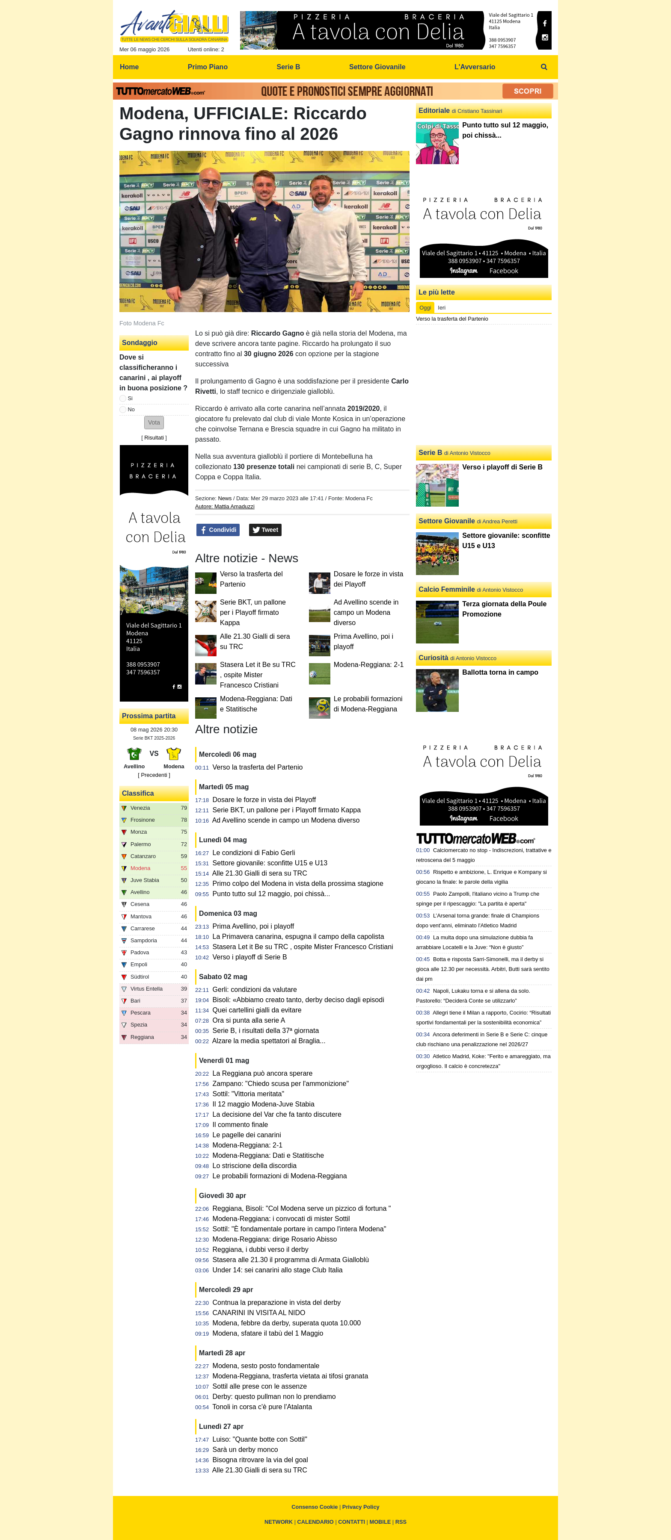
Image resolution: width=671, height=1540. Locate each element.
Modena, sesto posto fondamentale (266, 1365)
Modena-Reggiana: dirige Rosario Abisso (275, 1239)
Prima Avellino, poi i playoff (253, 926)
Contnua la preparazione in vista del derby (277, 1302)
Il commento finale (240, 1124)
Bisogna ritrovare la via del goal (260, 1459)
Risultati (154, 437)
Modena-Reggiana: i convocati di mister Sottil (281, 1218)
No (131, 409)
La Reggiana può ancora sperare (263, 1073)
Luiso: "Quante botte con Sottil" (260, 1439)
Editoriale (434, 110)
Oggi (425, 307)
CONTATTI (351, 1522)
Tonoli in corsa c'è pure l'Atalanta (262, 1406)
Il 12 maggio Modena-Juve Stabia (264, 1104)
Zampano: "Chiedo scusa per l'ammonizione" (281, 1083)
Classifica (138, 793)
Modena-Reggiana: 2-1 (369, 664)
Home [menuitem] (129, 67)
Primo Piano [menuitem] (208, 67)
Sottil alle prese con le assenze (260, 1386)
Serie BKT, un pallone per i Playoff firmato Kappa (253, 612)
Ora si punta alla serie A (249, 1020)
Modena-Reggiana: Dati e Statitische (268, 1155)
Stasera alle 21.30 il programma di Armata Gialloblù (291, 1259)
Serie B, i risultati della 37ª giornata (266, 1030)
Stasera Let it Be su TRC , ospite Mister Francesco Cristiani (258, 675)
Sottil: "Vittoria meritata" (249, 1093)
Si (130, 398)
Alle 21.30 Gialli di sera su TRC (259, 873)
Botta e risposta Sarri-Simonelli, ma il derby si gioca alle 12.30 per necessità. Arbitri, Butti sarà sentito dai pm (482, 969)
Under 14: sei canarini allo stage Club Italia (278, 1270)
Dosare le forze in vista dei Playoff (264, 799)
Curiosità (433, 657)
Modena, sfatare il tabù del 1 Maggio (268, 1333)
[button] (154, 422)
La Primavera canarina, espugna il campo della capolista (298, 936)
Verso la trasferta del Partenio (258, 767)
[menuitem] (544, 67)
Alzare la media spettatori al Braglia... (269, 1040)
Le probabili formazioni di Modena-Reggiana (280, 1176)
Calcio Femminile (447, 589)
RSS (401, 1522)
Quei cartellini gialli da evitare (257, 1010)
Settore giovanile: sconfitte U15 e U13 (270, 863)
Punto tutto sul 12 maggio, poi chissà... (271, 893)
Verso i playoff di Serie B (250, 957)
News (225, 498)
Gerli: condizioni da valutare (255, 989)
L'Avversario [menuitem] (475, 67)
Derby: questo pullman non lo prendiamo (274, 1396)
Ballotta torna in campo (500, 672)
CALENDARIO (315, 1522)
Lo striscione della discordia (255, 1165)
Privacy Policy (361, 1507)
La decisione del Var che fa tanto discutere (277, 1114)
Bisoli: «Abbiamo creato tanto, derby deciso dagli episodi (298, 999)
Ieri (441, 307)
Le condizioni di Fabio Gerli (254, 852)
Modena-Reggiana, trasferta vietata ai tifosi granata (290, 1376)
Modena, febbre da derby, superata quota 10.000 (287, 1323)
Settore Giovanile (447, 521)
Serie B (430, 452)
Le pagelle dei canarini (247, 1135)
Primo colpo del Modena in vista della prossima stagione (298, 883)
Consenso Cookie (314, 1507)
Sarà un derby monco (245, 1449)
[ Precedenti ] (154, 775)
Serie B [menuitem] (288, 67)
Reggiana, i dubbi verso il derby (261, 1249)
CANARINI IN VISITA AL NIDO (259, 1312)
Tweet (265, 530)
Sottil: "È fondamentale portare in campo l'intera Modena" (299, 1229)
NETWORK (278, 1522)
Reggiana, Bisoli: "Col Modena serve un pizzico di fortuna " (302, 1208)
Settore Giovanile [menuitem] (377, 67)
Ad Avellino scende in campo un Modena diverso (366, 612)
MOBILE (380, 1522)
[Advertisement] (484, 384)
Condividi (218, 530)
